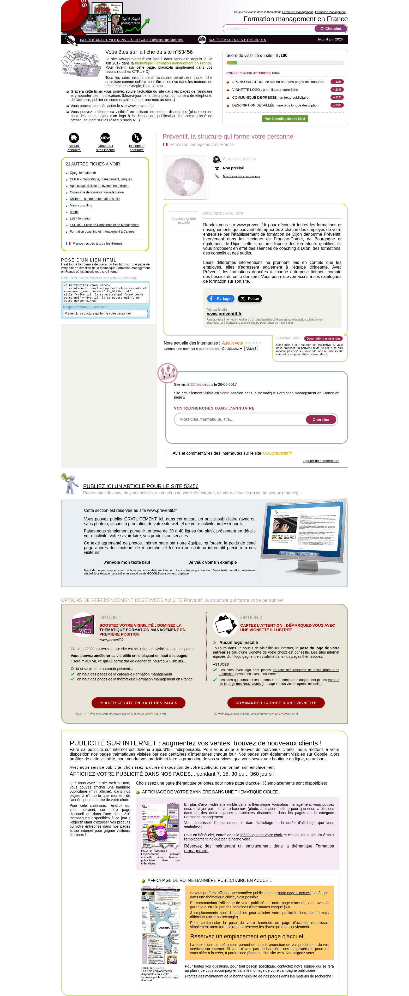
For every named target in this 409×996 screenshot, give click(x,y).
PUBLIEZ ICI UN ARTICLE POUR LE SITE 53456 (141, 486)
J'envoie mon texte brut (127, 562)
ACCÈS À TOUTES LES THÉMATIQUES (237, 40)
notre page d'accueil (294, 893)
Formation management (297, 12)
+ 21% (337, 97)
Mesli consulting (81, 205)
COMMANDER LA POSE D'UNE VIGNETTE (276, 703)
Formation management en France (296, 19)
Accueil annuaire (74, 148)
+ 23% (337, 89)
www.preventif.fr (224, 313)
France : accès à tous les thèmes (98, 243)
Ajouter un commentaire (321, 461)
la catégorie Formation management (142, 674)
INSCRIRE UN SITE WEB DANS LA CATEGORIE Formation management (132, 40)
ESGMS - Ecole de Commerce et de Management (104, 225)
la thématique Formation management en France (153, 679)
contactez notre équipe (296, 966)
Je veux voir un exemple (213, 562)
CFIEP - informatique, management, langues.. (102, 179)
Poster (253, 299)
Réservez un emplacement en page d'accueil (247, 936)
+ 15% (337, 105)
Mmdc (74, 212)
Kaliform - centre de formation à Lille (95, 199)
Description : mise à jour (323, 338)
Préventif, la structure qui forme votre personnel (98, 318)
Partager (224, 299)
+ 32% (337, 81)
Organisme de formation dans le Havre (97, 192)
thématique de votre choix (261, 835)
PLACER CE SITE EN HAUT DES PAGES (139, 703)
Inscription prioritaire (136, 148)
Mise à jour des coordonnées (241, 176)
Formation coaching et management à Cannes (102, 231)
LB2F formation (80, 218)
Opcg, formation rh (83, 173)
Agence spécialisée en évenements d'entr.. (99, 186)
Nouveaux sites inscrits (105, 148)
